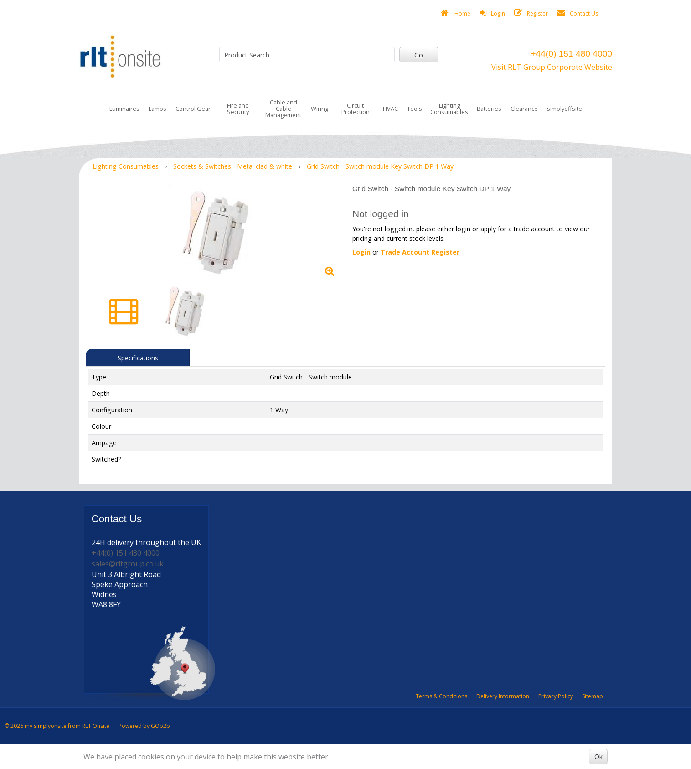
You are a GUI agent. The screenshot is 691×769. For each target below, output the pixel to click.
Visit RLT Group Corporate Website (551, 67)
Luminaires (124, 108)
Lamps (157, 108)
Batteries (489, 108)
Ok (598, 756)
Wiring (319, 108)
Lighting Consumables (449, 108)
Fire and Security (238, 108)
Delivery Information (502, 696)
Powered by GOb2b (144, 726)
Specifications (138, 357)
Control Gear (193, 108)
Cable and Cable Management (283, 108)
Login (492, 13)
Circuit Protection (355, 108)
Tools (414, 108)
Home (455, 13)
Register (531, 13)
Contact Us (577, 13)
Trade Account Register (420, 252)
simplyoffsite (564, 108)
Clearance (524, 108)
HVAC (390, 108)
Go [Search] (418, 55)
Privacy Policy (555, 696)
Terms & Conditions (441, 696)
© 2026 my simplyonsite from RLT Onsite (57, 726)
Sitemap (592, 696)
